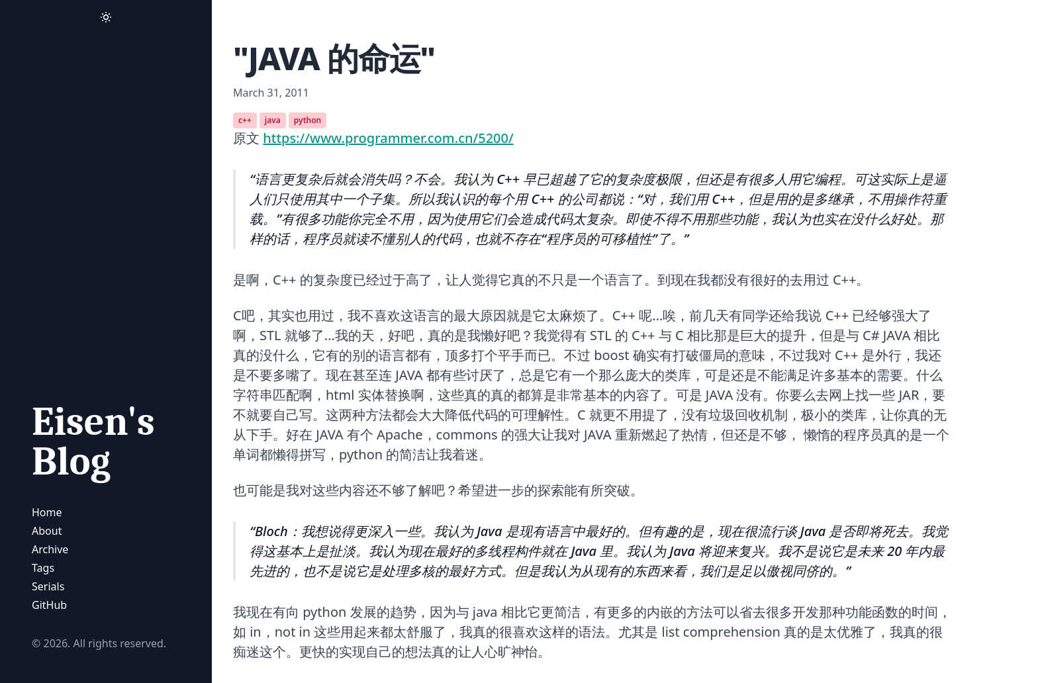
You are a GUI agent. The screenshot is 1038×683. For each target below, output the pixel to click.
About (47, 531)
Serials (48, 586)
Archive (50, 549)
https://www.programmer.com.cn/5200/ (388, 138)
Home (47, 512)
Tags (43, 568)
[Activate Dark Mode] (106, 17)
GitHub (49, 605)
